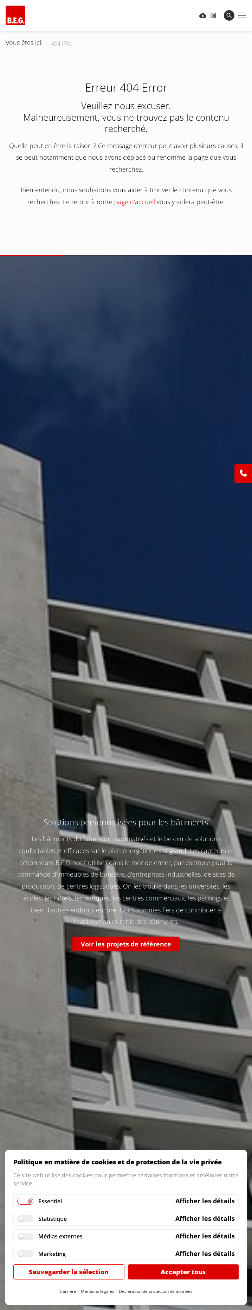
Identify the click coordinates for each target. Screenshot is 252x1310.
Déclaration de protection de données (156, 1291)
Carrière (68, 1291)
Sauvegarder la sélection (69, 1272)
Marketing (52, 1254)
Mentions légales (97, 1291)
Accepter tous (183, 1272)
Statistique (52, 1219)
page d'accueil (134, 202)
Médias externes (60, 1236)
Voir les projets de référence (126, 944)
